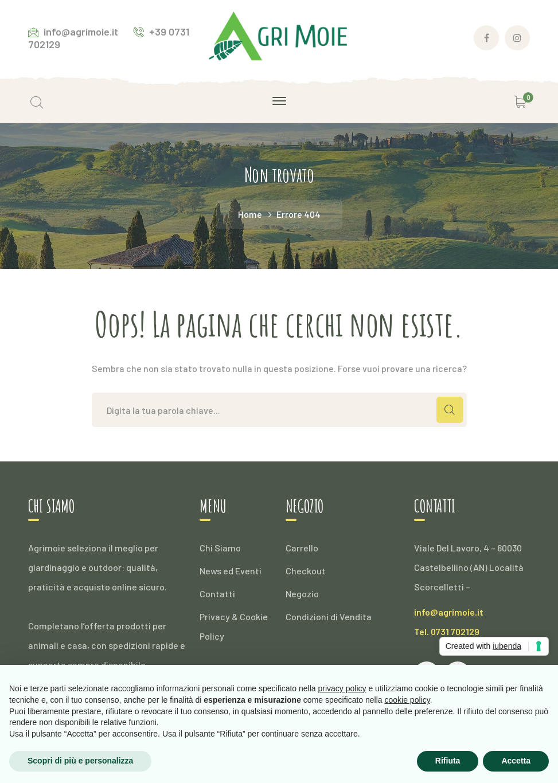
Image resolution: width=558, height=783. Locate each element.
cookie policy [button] (407, 699)
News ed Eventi (231, 570)
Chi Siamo (220, 547)
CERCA (449, 410)
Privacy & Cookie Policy (234, 626)
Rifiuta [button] (448, 760)
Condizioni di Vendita (329, 616)
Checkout (306, 570)
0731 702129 (455, 631)
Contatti (217, 593)
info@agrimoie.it (448, 611)
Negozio (302, 593)
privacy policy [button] (342, 688)
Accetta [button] (515, 760)
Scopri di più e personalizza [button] (80, 760)
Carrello (302, 547)
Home (250, 214)
